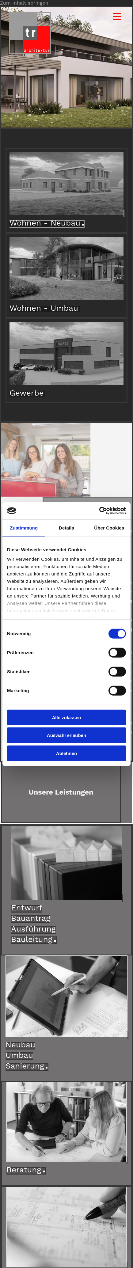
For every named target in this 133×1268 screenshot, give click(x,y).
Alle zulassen (66, 717)
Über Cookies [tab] (109, 527)
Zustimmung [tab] (24, 527)
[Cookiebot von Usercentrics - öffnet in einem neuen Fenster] (99, 511)
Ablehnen (66, 753)
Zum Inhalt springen (24, 3)
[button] (113, 16)
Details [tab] (66, 527)
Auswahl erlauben (66, 735)
